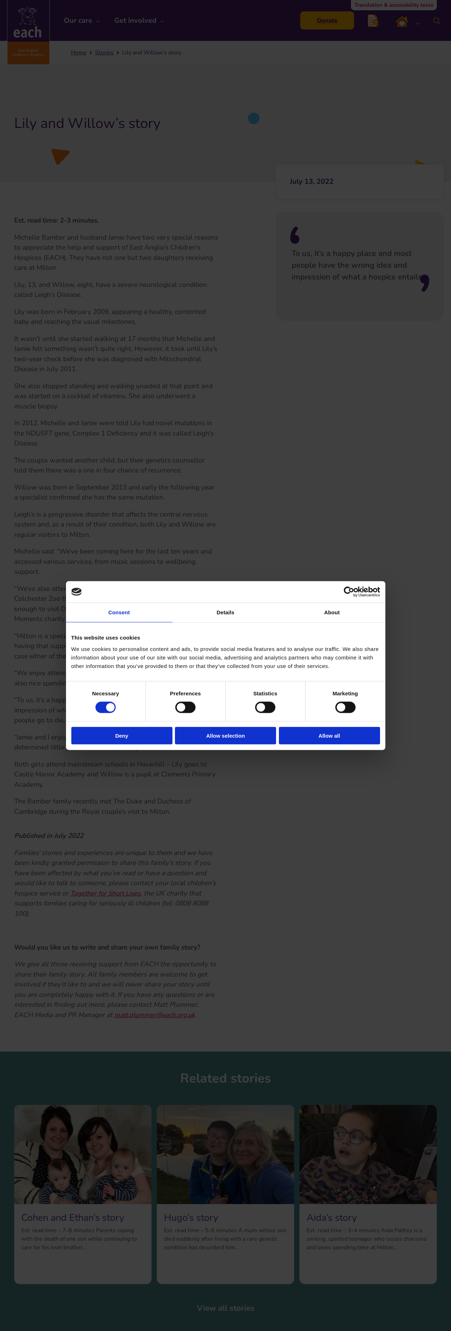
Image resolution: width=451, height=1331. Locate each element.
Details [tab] (226, 612)
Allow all (329, 735)
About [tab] (332, 612)
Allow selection (225, 735)
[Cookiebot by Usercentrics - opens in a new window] (349, 592)
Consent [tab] (119, 612)
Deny (121, 735)
